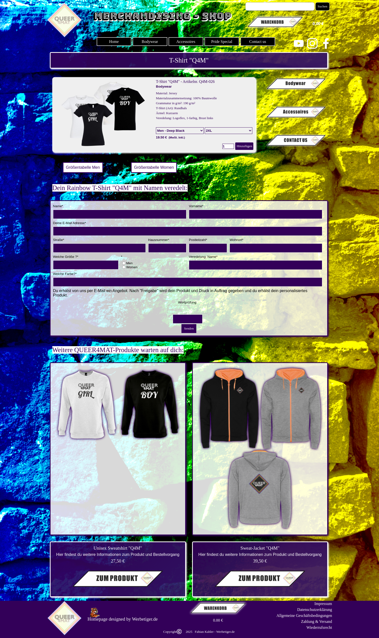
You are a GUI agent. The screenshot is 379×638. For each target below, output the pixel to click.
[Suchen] (280, 6)
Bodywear (150, 41)
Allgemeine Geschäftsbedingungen (304, 615)
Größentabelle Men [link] (83, 167)
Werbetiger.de (145, 619)
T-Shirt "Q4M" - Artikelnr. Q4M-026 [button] (185, 81)
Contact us (257, 41)
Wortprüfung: (187, 302)
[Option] (180, 130)
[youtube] (298, 43)
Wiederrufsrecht (319, 627)
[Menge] (228, 146)
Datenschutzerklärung (314, 609)
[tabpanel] (189, 60)
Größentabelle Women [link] (154, 167)
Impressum (323, 604)
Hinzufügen (244, 146)
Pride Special (221, 41)
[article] (154, 114)
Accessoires (185, 41)
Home (114, 41)
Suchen (322, 6)
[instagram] (312, 43)
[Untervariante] (229, 130)
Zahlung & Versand (316, 621)
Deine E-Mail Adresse (69, 223)
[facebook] (326, 43)
